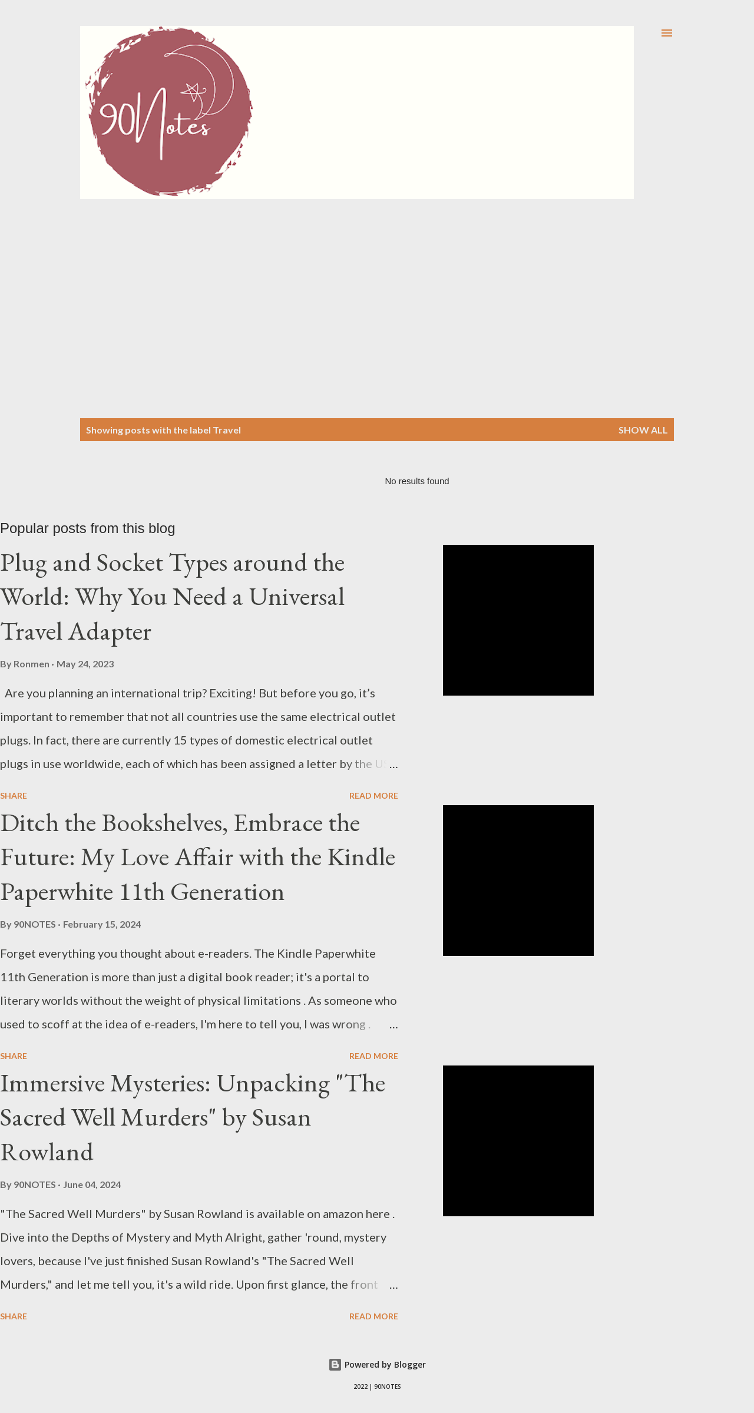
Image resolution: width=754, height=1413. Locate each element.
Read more (373, 795)
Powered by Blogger (377, 1364)
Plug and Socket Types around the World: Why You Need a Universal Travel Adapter (172, 596)
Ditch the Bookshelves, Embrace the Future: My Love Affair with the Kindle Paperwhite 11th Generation (197, 856)
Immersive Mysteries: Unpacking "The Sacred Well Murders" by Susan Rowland (192, 1116)
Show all (643, 429)
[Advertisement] (377, 287)
